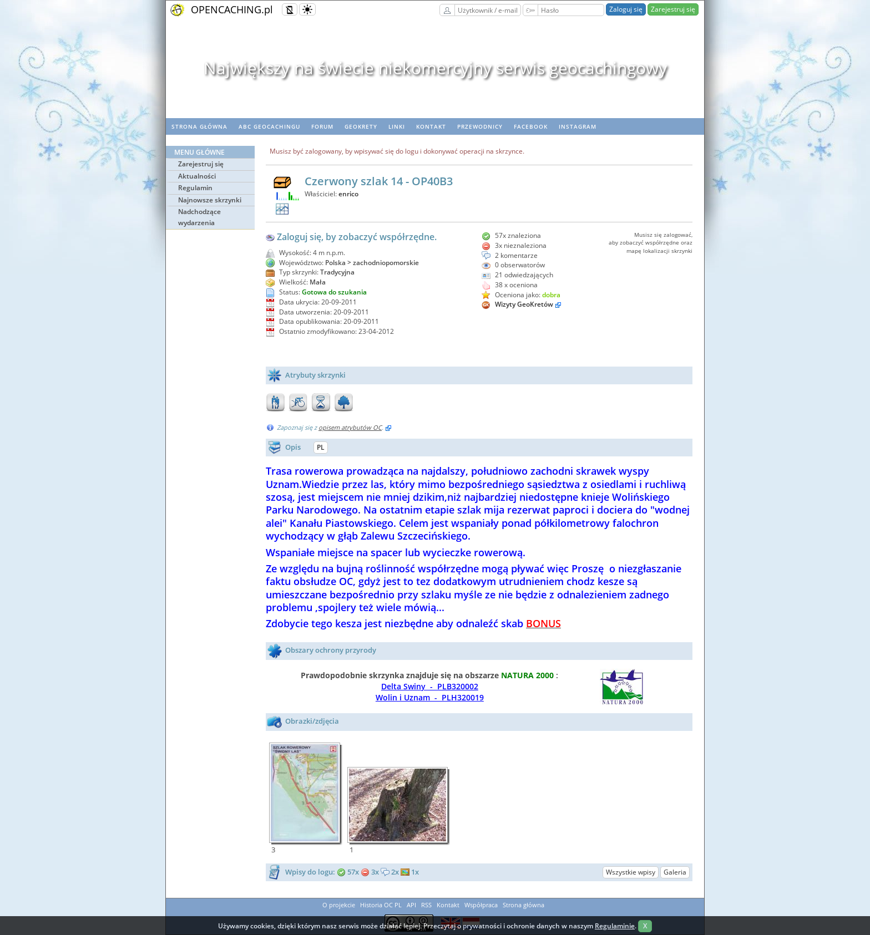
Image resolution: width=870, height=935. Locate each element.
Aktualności (197, 176)
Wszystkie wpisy (630, 872)
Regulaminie (615, 926)
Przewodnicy (480, 126)
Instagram (577, 126)
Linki (396, 126)
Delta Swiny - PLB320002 (429, 686)
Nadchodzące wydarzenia (199, 217)
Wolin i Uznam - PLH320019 (430, 697)
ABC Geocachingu (269, 126)
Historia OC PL (381, 905)
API (411, 905)
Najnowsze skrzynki (209, 200)
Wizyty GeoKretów (524, 304)
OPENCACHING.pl (232, 9)
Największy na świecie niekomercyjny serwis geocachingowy (435, 68)
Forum (322, 126)
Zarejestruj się (673, 9)
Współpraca (481, 905)
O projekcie (338, 905)
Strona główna (199, 126)
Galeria (675, 872)
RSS (426, 905)
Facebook (531, 126)
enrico (348, 194)
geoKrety (361, 126)
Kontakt (431, 126)
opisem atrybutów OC (350, 427)
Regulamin (195, 187)
